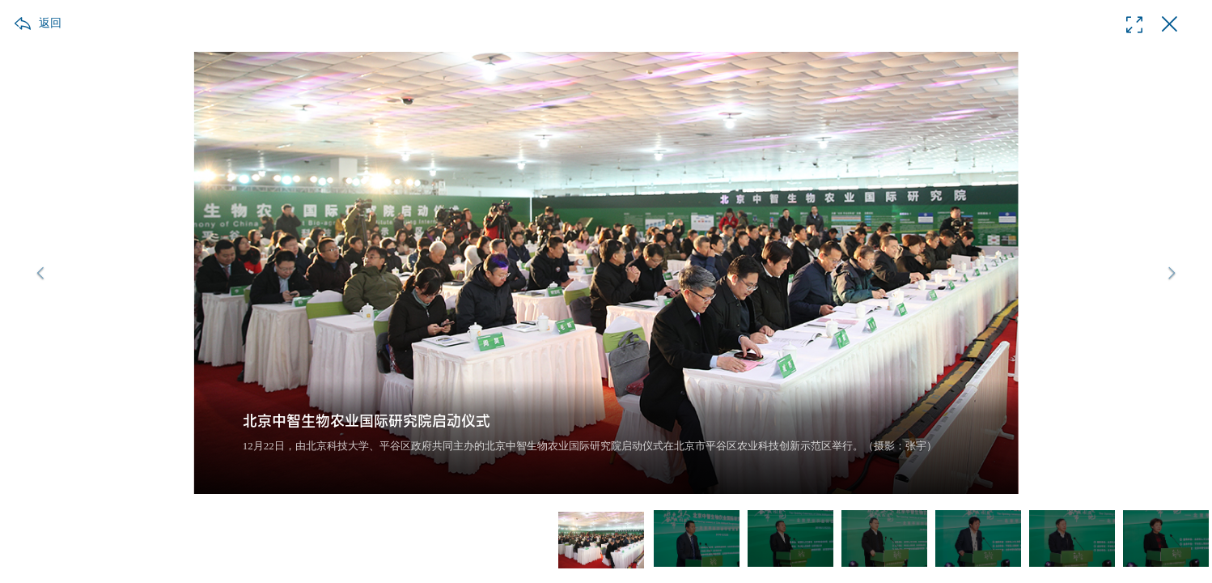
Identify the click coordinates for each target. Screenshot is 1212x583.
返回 (50, 23)
